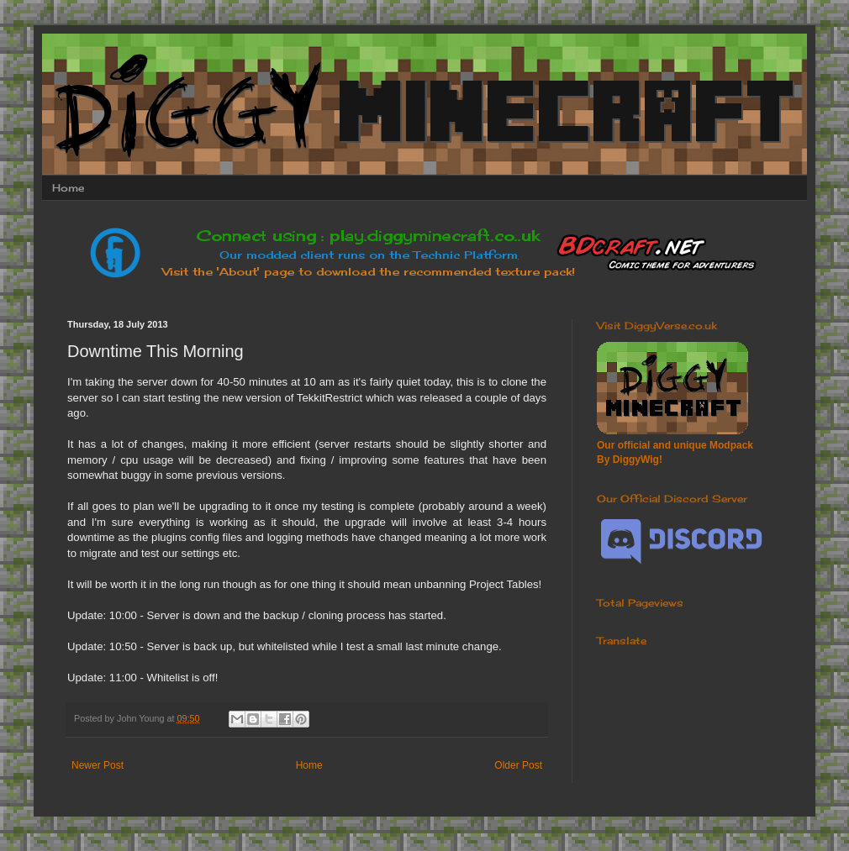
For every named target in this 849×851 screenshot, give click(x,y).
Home (68, 187)
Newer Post (97, 765)
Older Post (518, 765)
